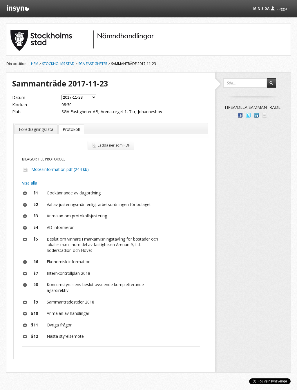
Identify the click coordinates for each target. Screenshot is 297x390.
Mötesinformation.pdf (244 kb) (60, 169)
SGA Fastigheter (92, 63)
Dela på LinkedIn (256, 115)
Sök (274, 85)
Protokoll (71, 129)
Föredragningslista (36, 129)
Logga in (284, 8)
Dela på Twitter (248, 115)
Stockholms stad (58, 63)
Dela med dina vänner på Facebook (240, 115)
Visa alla (29, 183)
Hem (34, 63)
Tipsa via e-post (264, 115)
